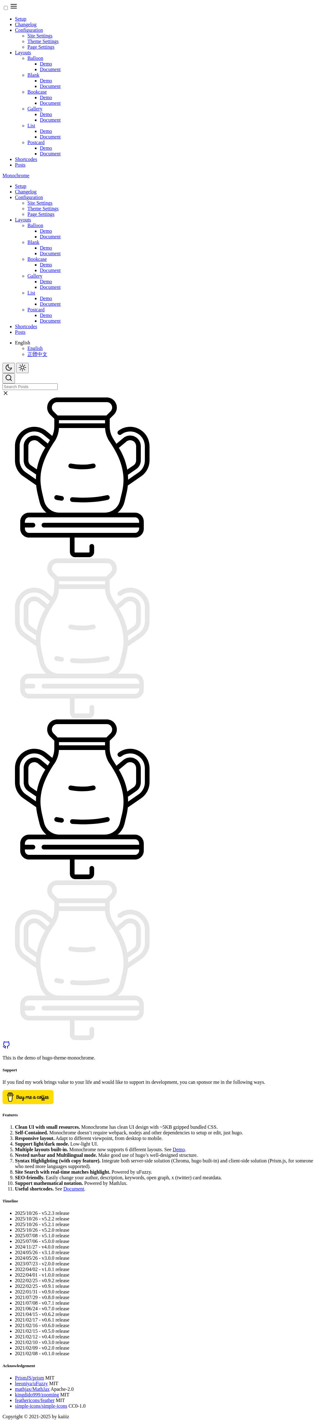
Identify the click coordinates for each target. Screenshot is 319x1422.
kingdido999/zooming (37, 1394)
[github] (6, 1047)
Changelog (25, 24)
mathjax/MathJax (32, 1389)
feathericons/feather (35, 1400)
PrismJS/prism (29, 1378)
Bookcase (37, 92)
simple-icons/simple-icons (41, 1406)
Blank (33, 75)
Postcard (36, 142)
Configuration (29, 30)
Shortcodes (26, 159)
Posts (20, 165)
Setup (20, 19)
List (31, 125)
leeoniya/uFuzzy (31, 1383)
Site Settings (39, 35)
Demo (46, 63)
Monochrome (15, 175)
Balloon (35, 58)
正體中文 (37, 354)
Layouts (23, 52)
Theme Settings (43, 41)
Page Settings (41, 47)
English (35, 348)
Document (50, 69)
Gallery (34, 108)
